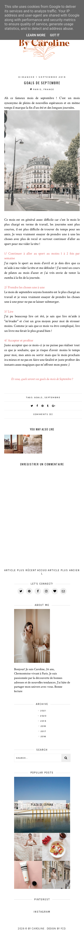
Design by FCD (56, 928)
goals (38, 397)
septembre (52, 397)
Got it (55, 35)
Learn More (35, 35)
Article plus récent (20, 570)
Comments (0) (43, 414)
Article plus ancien (64, 570)
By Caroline (36, 928)
